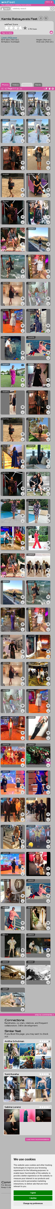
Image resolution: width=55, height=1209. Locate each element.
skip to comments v (44, 1015)
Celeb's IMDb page (9, 38)
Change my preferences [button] (33, 1203)
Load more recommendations (37, 1139)
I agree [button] (33, 1193)
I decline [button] (32, 1198)
